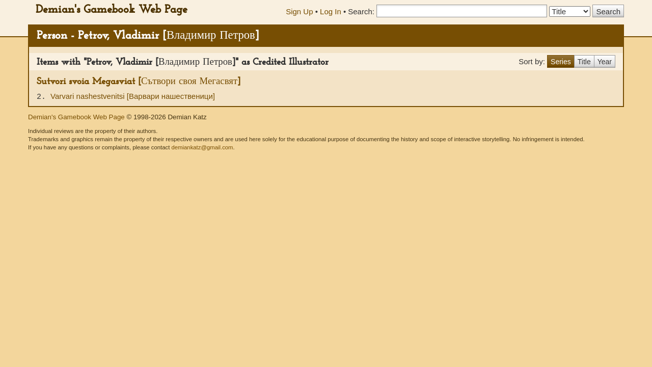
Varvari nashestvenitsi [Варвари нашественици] (132, 96)
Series (561, 62)
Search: (361, 11)
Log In (330, 11)
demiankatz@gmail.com (202, 147)
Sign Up (299, 11)
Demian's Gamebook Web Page (111, 10)
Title (584, 62)
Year (604, 62)
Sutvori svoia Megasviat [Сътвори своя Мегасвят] (138, 82)
